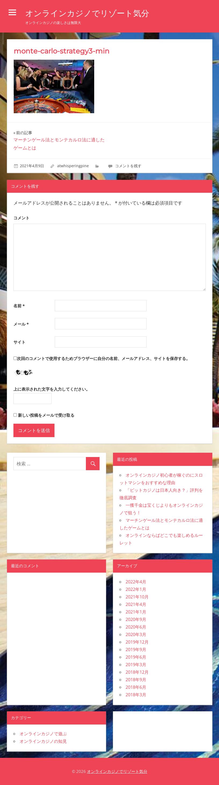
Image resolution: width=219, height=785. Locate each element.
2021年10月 (137, 597)
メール (21, 324)
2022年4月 (136, 582)
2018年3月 (136, 695)
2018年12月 (137, 672)
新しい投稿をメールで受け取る (46, 415)
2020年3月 (136, 634)
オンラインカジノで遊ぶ (43, 734)
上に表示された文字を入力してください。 (51, 389)
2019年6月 (136, 657)
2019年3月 (136, 665)
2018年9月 (136, 680)
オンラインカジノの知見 (43, 741)
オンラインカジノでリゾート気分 (91, 13)
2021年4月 (136, 604)
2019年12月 (137, 642)
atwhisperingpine (73, 165)
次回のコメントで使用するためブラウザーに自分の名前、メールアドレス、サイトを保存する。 (103, 358)
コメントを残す (128, 165)
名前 (19, 305)
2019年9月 (136, 649)
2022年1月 (136, 589)
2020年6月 (136, 627)
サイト (19, 342)
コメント (21, 217)
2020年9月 (136, 619)
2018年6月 (136, 687)
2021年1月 (136, 612)
